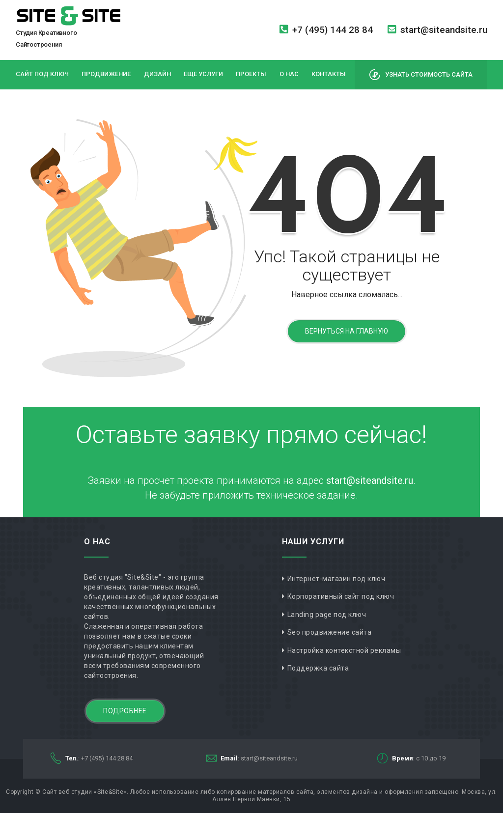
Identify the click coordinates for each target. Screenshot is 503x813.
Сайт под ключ (42, 74)
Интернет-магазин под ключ (336, 579)
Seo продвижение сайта (329, 632)
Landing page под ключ (326, 614)
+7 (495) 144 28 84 (326, 29)
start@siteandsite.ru (437, 29)
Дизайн (157, 74)
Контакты (328, 74)
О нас (289, 74)
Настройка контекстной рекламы (344, 650)
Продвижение (106, 74)
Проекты (251, 74)
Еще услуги (203, 74)
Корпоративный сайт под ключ (340, 596)
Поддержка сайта (318, 668)
